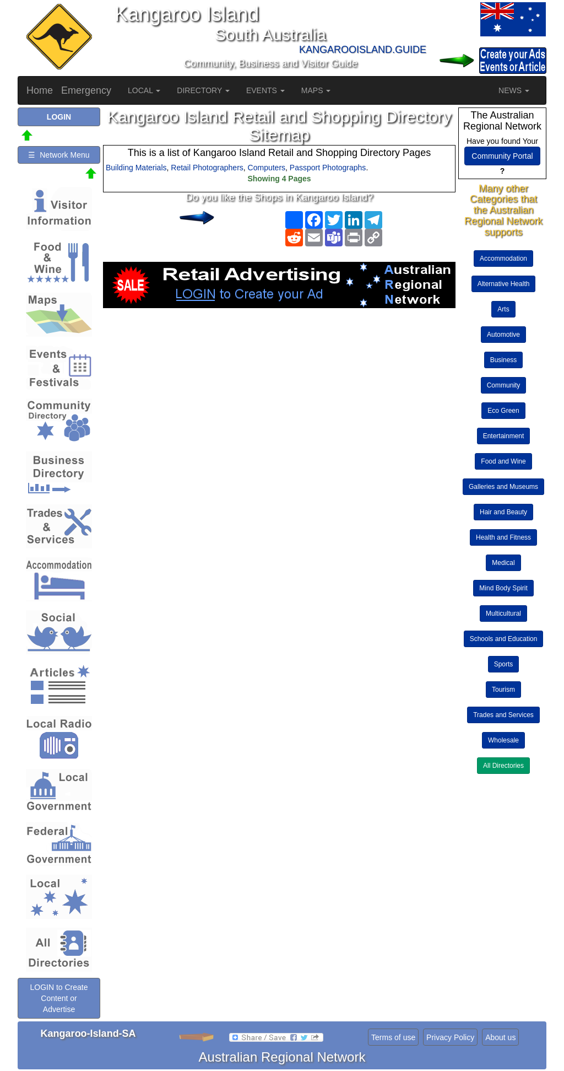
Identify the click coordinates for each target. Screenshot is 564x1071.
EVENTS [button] (265, 90)
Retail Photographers (207, 167)
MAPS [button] (316, 90)
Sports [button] (503, 664)
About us (500, 1037)
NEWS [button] (513, 90)
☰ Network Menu (58, 154)
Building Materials (136, 167)
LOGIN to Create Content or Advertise (59, 998)
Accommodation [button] (503, 258)
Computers (266, 167)
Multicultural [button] (503, 613)
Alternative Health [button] (504, 284)
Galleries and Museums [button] (503, 487)
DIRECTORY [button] (203, 90)
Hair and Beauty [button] (503, 512)
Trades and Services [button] (503, 715)
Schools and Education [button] (504, 639)
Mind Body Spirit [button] (503, 588)
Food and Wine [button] (503, 461)
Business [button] (503, 360)
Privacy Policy (450, 1037)
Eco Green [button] (503, 411)
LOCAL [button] (144, 90)
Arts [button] (503, 309)
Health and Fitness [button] (503, 537)
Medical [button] (503, 563)
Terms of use (393, 1037)
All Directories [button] (503, 765)
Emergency (86, 90)
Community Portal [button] (502, 156)
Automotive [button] (503, 334)
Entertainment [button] (503, 436)
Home (39, 90)
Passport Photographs (328, 167)
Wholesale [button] (503, 740)
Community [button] (503, 385)
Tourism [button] (503, 689)
